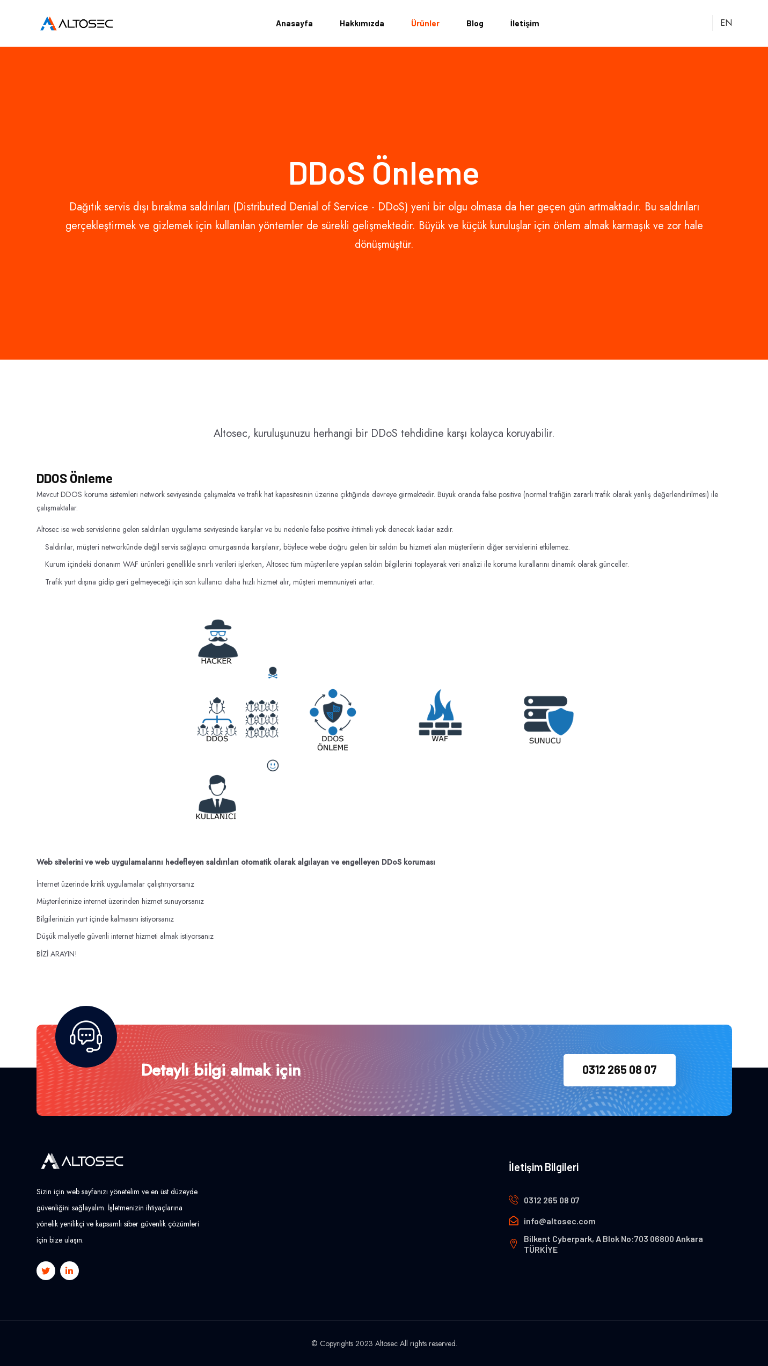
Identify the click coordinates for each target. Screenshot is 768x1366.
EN (726, 23)
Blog (475, 23)
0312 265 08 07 (619, 1069)
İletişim (525, 23)
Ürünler (425, 23)
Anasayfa (294, 23)
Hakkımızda (362, 23)
